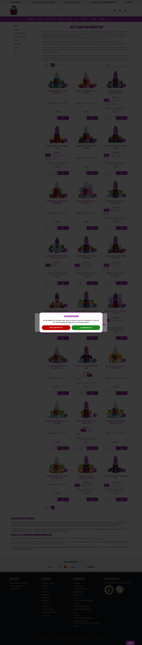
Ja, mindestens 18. (86, 327)
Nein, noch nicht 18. (56, 327)
